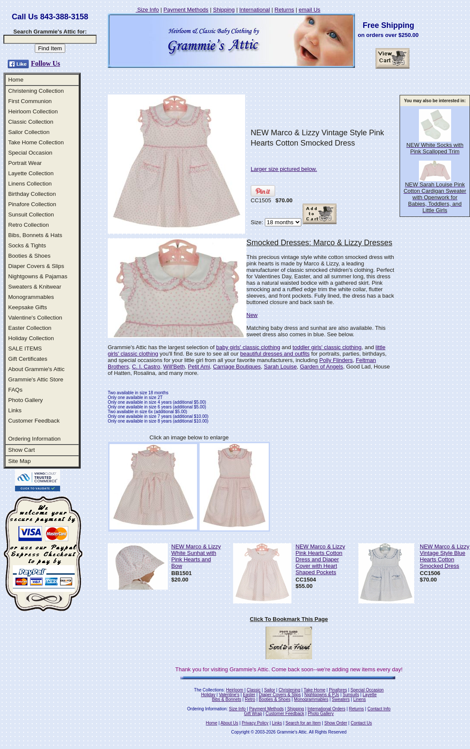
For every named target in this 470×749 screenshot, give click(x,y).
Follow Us (45, 63)
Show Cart (21, 450)
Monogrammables (31, 297)
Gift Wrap (253, 713)
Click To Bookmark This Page (289, 619)
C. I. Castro (146, 366)
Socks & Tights (27, 245)
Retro (250, 699)
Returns (284, 9)
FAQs (15, 390)
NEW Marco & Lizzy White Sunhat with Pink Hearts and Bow (196, 556)
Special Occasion (30, 152)
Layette (370, 694)
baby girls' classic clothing (248, 347)
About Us (229, 723)
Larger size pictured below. (284, 169)
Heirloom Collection (33, 111)
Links (14, 410)
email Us (310, 9)
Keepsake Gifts (27, 307)
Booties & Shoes (29, 256)
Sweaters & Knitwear (34, 286)
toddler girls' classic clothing (327, 347)
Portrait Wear (25, 163)
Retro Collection (28, 225)
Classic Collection (30, 122)
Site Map (19, 461)
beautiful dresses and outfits (274, 353)
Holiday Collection (31, 338)
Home (16, 79)
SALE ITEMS (25, 348)
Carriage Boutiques (237, 366)
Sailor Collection (28, 132)
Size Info (147, 9)
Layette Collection (31, 173)
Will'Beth (174, 366)
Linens (359, 699)
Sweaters (341, 699)
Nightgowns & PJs (321, 694)
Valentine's (229, 694)
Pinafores (338, 690)
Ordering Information (34, 438)
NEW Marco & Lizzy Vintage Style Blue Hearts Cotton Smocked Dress (445, 556)
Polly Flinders (336, 360)
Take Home (314, 690)
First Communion (30, 101)
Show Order (335, 723)
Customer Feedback (34, 420)
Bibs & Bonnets (226, 699)
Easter (249, 694)
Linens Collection (30, 183)
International (254, 9)
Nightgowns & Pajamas (37, 276)
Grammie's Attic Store (35, 379)
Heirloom (234, 690)
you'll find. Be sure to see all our (199, 353)
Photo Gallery (25, 400)
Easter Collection (30, 328)
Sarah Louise (280, 366)
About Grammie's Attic (36, 369)
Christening (289, 690)
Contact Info (379, 708)
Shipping (224, 9)
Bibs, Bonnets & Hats (35, 235)
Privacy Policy (255, 723)
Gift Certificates (27, 359)
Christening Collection (36, 91)
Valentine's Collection (35, 317)
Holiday (208, 694)
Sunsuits (351, 694)
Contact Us (361, 723)
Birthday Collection (32, 194)
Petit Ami (199, 366)
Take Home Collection (36, 142)
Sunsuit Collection (31, 214)
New (252, 315)
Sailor (269, 690)
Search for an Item (303, 723)
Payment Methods (186, 9)
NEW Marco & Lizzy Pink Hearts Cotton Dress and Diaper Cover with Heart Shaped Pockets (321, 559)
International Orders (326, 708)
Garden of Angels (321, 366)
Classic (254, 690)
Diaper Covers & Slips (36, 266)
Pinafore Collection (32, 204)
